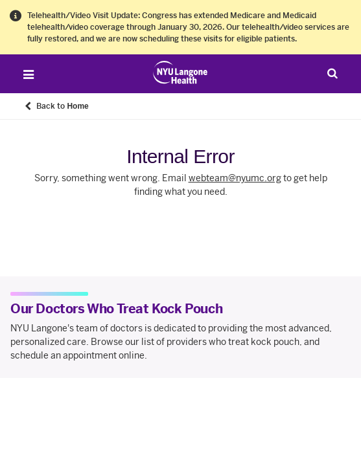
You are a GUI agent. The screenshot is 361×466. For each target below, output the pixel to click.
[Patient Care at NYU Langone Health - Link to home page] (180, 72)
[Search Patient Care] (332, 73)
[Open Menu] (28, 74)
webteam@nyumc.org (235, 178)
